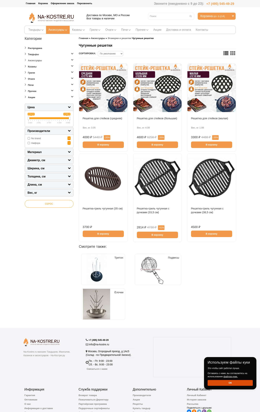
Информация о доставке (38, 380)
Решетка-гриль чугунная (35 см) (103, 208)
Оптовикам (30, 371)
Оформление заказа (62, 3)
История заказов (196, 371)
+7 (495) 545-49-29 (220, 4)
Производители (142, 367)
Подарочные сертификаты (94, 380)
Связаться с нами (97, 341)
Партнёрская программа (93, 376)
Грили (95, 29)
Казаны (78, 29)
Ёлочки (170, 287)
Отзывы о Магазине (90, 384)
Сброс (49, 204)
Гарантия (29, 367)
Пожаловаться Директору (94, 371)
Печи (126, 29)
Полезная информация (146, 393)
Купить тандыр (141, 380)
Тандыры (36, 29)
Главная (30, 3)
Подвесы (134, 287)
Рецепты (138, 376)
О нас (27, 376)
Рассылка (192, 376)
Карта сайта (85, 389)
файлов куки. (230, 376)
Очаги (110, 29)
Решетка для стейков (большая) (157, 118)
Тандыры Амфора (143, 384)
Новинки (138, 389)
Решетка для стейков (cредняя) (102, 118)
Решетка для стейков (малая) (209, 118)
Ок (230, 382)
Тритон (97, 287)
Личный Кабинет (196, 367)
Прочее (142, 29)
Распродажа (33, 48)
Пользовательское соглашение (42, 384)
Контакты (202, 29)
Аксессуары (57, 29)
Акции (157, 29)
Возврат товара (88, 367)
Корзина (43, 3)
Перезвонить (84, 3)
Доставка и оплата (178, 29)
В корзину (103, 144)
